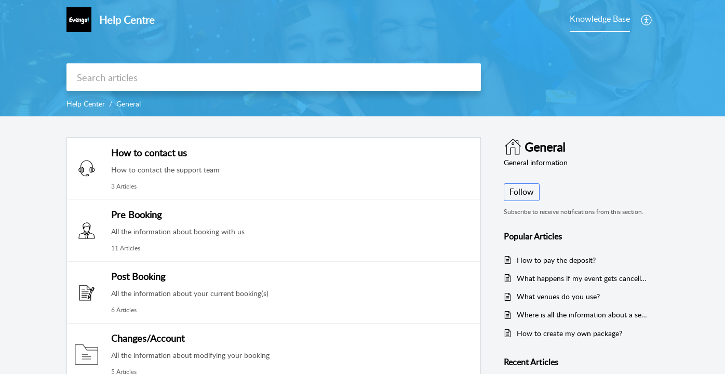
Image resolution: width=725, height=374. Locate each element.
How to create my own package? (569, 333)
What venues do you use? (558, 296)
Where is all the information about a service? (582, 314)
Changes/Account (147, 338)
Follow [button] (521, 191)
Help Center (85, 104)
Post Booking (138, 276)
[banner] (362, 58)
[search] (273, 77)
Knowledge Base (600, 18)
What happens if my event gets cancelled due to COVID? (582, 278)
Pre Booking (136, 214)
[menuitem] (647, 20)
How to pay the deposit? (556, 260)
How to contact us (149, 152)
